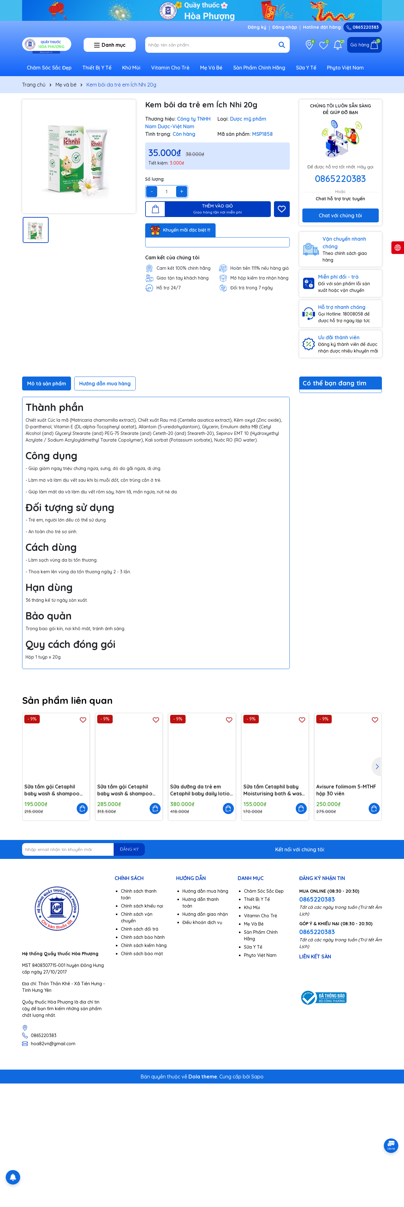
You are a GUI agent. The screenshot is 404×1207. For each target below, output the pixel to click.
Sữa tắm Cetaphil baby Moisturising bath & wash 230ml (274, 790)
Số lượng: (154, 179)
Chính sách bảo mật (142, 954)
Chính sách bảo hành (143, 937)
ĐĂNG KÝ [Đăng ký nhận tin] (129, 849)
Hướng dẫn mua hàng (205, 891)
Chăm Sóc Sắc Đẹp (49, 67)
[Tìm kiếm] (282, 45)
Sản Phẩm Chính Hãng (259, 67)
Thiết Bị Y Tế (96, 67)
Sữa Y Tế (306, 67)
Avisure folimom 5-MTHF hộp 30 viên (346, 790)
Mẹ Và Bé (211, 67)
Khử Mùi (131, 67)
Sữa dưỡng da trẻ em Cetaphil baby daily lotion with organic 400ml (201, 790)
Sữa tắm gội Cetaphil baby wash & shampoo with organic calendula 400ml (125, 790)
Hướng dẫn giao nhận (205, 914)
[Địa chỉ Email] (83, 849)
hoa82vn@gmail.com (53, 1044)
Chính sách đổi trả (139, 929)
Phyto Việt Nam (345, 67)
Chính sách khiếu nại (142, 906)
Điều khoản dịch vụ (202, 922)
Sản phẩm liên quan (67, 700)
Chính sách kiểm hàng (144, 945)
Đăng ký (257, 27)
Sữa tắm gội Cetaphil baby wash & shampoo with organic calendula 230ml (52, 790)
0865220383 (363, 27)
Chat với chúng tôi (340, 215)
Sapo (257, 1076)
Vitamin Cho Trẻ (170, 67)
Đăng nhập (284, 27)
